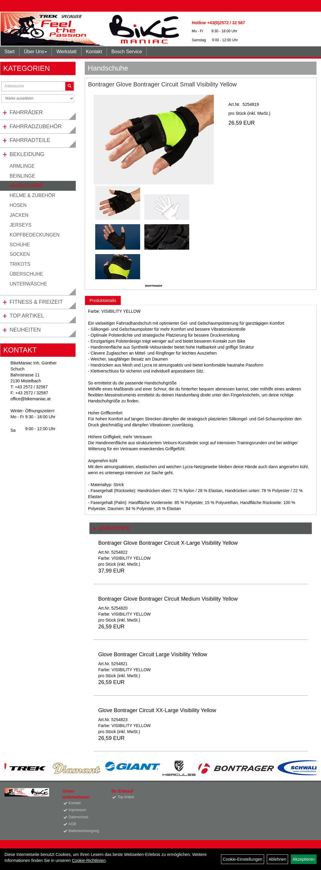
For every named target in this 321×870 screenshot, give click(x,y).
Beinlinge (22, 175)
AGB (72, 824)
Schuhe (20, 244)
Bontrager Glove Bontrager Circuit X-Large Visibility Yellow (168, 543)
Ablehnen (277, 859)
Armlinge (22, 166)
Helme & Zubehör (32, 195)
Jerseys (20, 225)
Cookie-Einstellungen (242, 859)
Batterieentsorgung (83, 831)
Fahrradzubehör (36, 126)
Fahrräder (26, 112)
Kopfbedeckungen (35, 234)
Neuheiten (25, 330)
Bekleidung (27, 154)
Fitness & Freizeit (36, 302)
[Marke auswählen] (37, 98)
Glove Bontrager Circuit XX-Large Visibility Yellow (157, 710)
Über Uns (35, 51)
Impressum (77, 810)
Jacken (19, 215)
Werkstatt (66, 51)
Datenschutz (79, 817)
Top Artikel (27, 316)
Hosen (18, 205)
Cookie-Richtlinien (89, 860)
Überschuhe (26, 274)
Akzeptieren (304, 859)
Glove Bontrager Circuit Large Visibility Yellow (152, 654)
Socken (20, 254)
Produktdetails (103, 300)
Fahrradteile (30, 140)
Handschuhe (26, 185)
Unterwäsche (28, 283)
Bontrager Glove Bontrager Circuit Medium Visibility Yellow (168, 599)
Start (9, 51)
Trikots (20, 264)
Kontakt (94, 51)
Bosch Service (126, 51)
